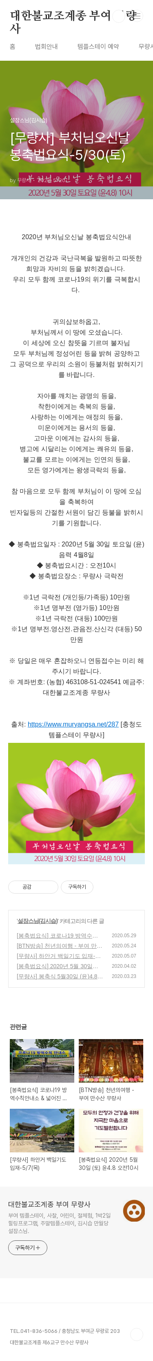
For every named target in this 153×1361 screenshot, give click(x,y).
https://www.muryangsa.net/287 (73, 724)
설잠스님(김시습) (38, 921)
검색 (119, 16)
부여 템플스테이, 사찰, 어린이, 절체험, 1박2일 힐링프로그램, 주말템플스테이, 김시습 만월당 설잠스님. (59, 1223)
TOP (136, 1334)
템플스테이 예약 (98, 47)
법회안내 (46, 47)
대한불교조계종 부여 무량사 (73, 17)
